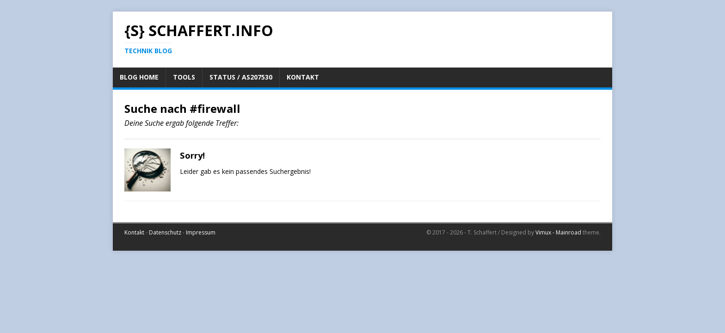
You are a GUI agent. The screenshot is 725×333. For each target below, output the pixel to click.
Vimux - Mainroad (558, 232)
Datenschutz (165, 232)
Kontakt (134, 232)
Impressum (200, 232)
